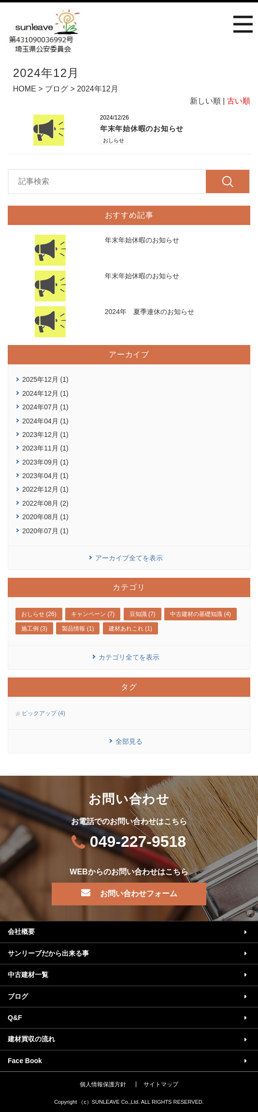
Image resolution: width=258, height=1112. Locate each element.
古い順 (238, 101)
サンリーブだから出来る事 (48, 953)
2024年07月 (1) (45, 407)
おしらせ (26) (39, 614)
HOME (24, 89)
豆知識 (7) (142, 614)
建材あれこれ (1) (130, 628)
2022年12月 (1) (45, 489)
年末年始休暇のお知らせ (142, 128)
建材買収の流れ (31, 1039)
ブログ (56, 89)
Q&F (15, 1018)
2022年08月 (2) (45, 503)
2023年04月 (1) (45, 476)
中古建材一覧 (28, 974)
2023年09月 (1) (45, 462)
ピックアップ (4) (43, 713)
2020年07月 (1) (45, 531)
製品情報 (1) (78, 628)
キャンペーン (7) (93, 614)
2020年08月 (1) (45, 517)
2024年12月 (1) (45, 393)
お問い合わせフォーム (138, 893)
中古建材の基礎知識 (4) (200, 614)
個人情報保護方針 (103, 1084)
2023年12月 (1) (45, 434)
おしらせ (113, 140)
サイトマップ (160, 1084)
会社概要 (21, 931)
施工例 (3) (34, 628)
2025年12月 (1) (45, 379)
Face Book (25, 1061)
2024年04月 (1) (45, 421)
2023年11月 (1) (45, 448)
